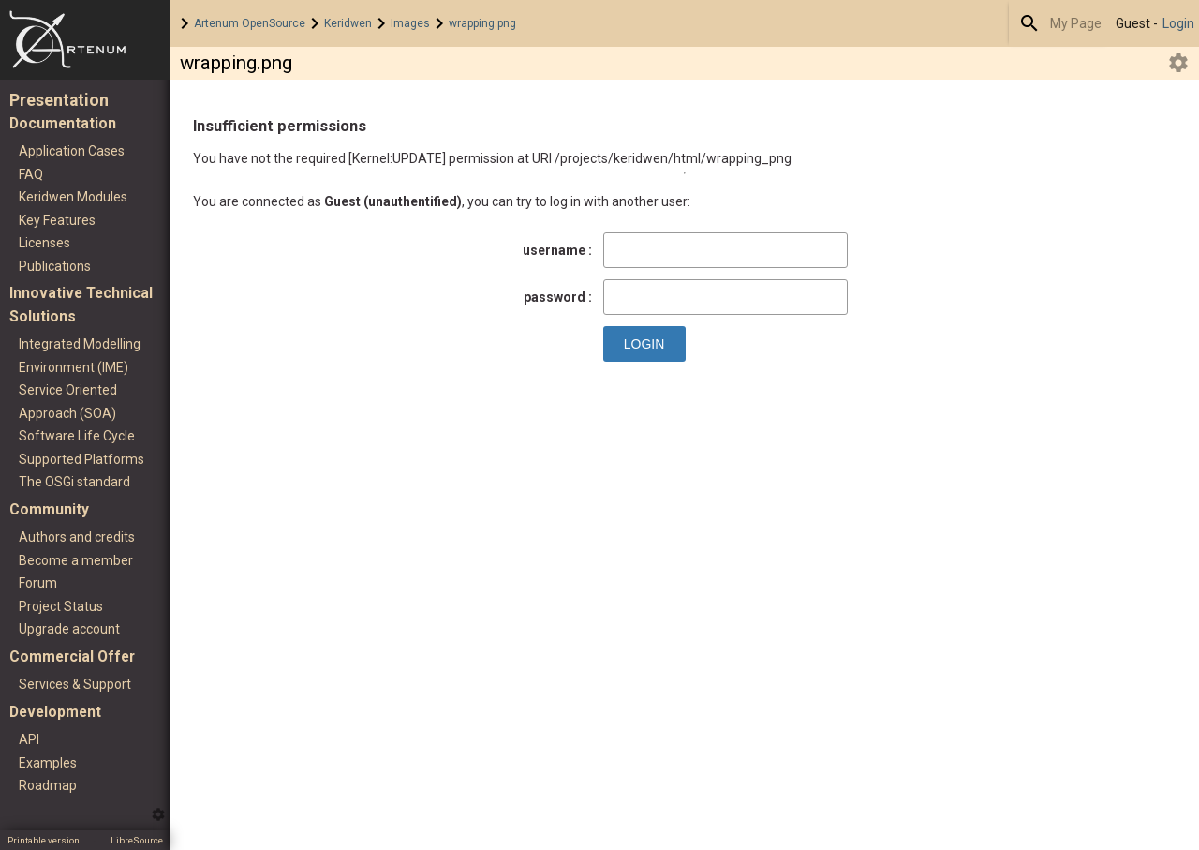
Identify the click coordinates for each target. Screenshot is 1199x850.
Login (1178, 23)
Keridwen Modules (73, 196)
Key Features (57, 220)
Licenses (44, 242)
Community (49, 509)
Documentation (62, 123)
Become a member (76, 560)
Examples (48, 762)
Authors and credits (77, 536)
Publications (55, 266)
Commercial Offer (72, 656)
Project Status (61, 606)
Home (85, 39)
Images (410, 23)
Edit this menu (158, 814)
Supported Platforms (81, 459)
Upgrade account (69, 628)
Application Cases (72, 150)
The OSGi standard (74, 481)
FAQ (31, 174)
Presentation (59, 100)
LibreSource (137, 840)
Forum (38, 582)
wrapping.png (482, 23)
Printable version (43, 840)
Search (1029, 23)
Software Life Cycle (77, 435)
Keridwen (348, 23)
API (29, 739)
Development (55, 712)
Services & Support (75, 684)
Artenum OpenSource (249, 23)
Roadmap (48, 785)
